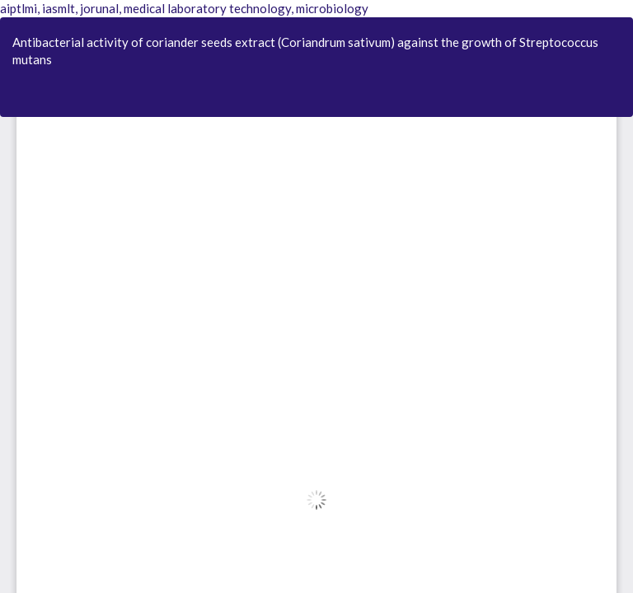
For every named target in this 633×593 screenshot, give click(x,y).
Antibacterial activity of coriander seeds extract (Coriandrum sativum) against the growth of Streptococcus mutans (305, 51)
